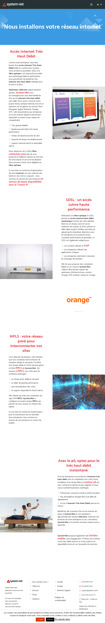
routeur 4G (90, 482)
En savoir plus (62, 619)
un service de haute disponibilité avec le (26, 182)
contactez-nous (17, 154)
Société (60, 582)
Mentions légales (63, 590)
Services (35, 590)
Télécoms (36, 586)
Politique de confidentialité (60, 599)
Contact (60, 586)
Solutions (36, 599)
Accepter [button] (40, 619)
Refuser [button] (50, 619)
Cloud (34, 594)
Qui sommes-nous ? (40, 582)
